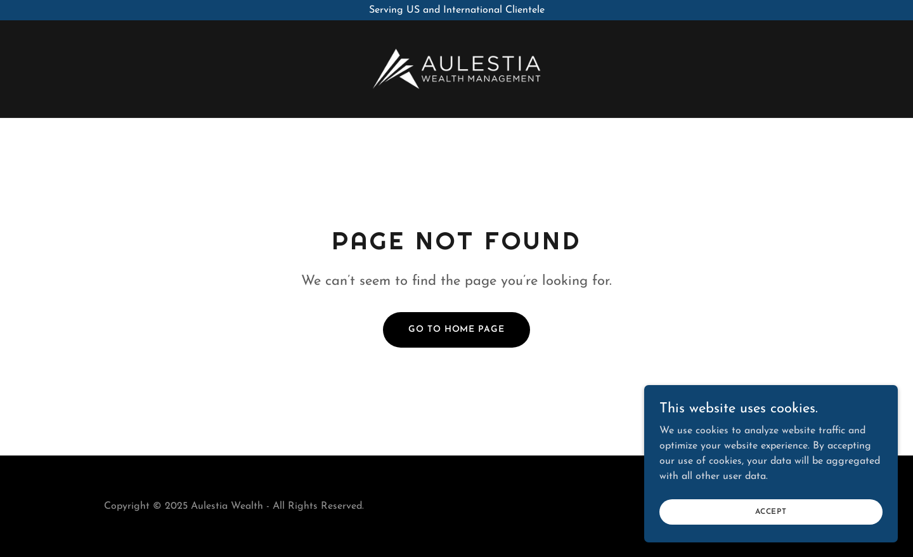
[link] (456, 68)
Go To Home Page (456, 329)
